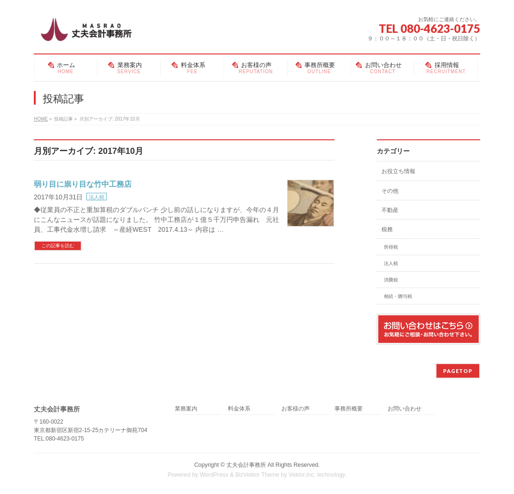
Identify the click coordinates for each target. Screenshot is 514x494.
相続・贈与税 (398, 296)
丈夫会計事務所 (246, 465)
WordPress (214, 474)
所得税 (391, 247)
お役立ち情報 (398, 171)
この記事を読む (57, 245)
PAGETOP (458, 371)
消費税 (391, 279)
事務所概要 (349, 409)
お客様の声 (295, 409)
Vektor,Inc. (302, 474)
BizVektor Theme (257, 474)
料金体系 (239, 409)
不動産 (390, 210)
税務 (387, 229)
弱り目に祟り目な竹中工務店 (83, 184)
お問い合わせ (404, 409)
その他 (390, 191)
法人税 (96, 197)
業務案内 (186, 409)
